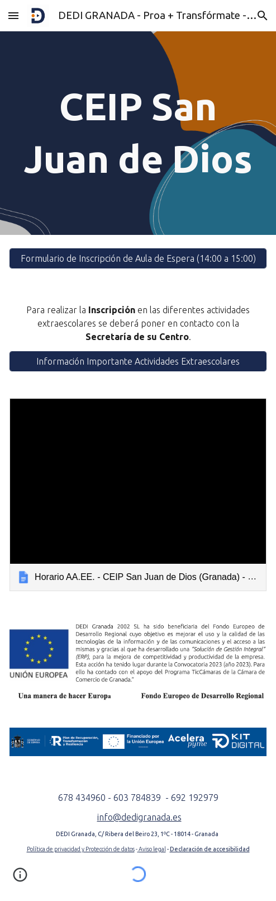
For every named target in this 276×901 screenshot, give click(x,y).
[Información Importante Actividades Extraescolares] (138, 361)
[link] (138, 494)
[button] (13, 15)
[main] (138, 133)
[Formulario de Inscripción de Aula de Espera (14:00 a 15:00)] (138, 258)
